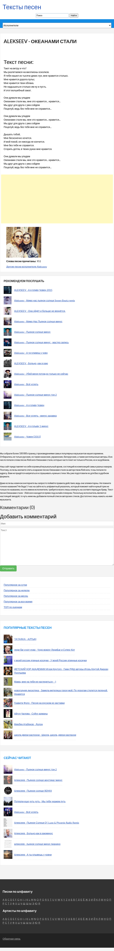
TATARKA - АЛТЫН (25, 639)
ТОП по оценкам (13, 607)
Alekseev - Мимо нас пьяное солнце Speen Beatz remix (44, 300)
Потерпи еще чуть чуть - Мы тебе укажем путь (39, 801)
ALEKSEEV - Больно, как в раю (31, 363)
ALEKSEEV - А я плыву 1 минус (31, 426)
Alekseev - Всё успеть (26, 384)
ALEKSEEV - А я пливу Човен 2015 (33, 289)
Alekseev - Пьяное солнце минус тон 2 (35, 394)
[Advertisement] (55, 199)
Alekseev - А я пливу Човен (29, 405)
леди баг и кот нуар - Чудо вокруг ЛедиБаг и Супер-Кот (44, 649)
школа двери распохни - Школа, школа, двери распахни (45, 734)
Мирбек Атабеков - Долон (28, 724)
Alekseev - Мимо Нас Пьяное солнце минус (38, 321)
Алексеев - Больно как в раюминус (33, 833)
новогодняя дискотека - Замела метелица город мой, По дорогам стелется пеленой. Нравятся (61, 692)
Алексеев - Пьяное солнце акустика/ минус (38, 780)
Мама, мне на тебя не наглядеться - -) (35, 681)
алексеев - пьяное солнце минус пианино (37, 843)
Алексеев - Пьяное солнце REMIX (33, 790)
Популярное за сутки (15, 584)
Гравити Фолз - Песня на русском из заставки (39, 702)
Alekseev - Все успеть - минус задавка (35, 415)
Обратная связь (11, 938)
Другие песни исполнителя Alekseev (26, 266)
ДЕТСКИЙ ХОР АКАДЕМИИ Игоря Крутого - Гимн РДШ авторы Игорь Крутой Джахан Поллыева (61, 671)
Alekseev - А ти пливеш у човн (31, 352)
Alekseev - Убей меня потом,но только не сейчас (41, 373)
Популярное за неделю (17, 590)
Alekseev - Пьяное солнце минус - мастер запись (41, 342)
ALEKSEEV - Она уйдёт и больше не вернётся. (39, 310)
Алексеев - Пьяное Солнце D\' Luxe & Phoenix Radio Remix (46, 822)
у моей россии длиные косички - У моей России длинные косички (50, 660)
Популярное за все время (18, 601)
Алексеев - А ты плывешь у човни (33, 854)
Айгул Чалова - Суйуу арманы (31, 713)
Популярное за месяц (16, 595)
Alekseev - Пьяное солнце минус (32, 331)
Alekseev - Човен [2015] (27, 436)
